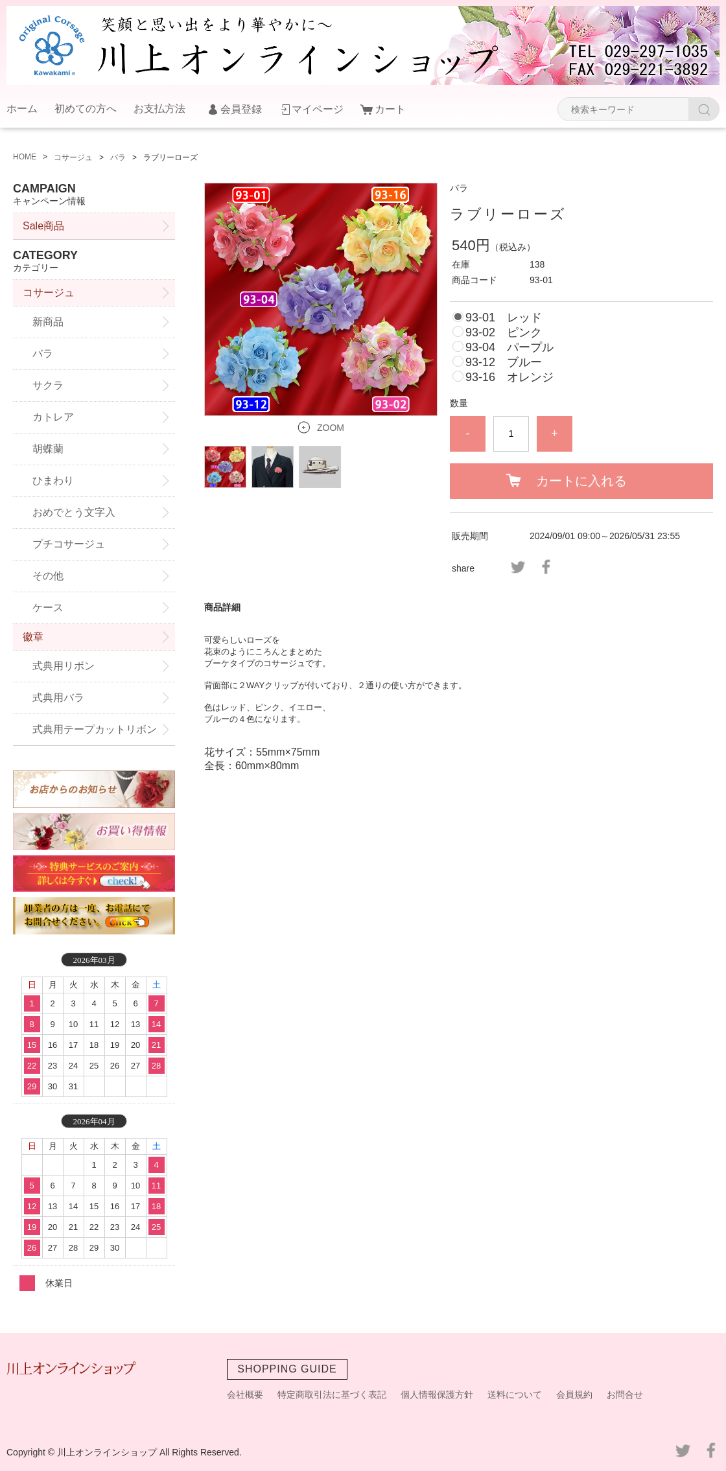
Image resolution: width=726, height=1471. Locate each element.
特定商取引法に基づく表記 (331, 1394)
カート (390, 109)
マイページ (318, 109)
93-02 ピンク (503, 332)
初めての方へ (85, 108)
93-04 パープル (509, 347)
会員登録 (241, 109)
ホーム (22, 108)
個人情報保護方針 (437, 1394)
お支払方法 (159, 108)
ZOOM (330, 428)
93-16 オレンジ (509, 377)
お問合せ (625, 1394)
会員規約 (574, 1394)
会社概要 (245, 1394)
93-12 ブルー (503, 362)
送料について (514, 1394)
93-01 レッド (503, 317)
